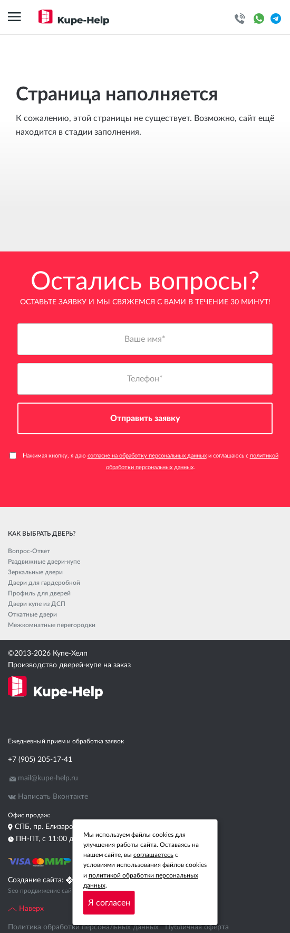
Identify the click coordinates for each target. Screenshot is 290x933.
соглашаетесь (153, 855)
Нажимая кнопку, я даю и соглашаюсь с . (143, 461)
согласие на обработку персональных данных (147, 456)
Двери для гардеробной (44, 583)
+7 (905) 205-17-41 (40, 759)
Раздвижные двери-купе (44, 561)
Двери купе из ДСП (36, 604)
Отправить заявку (145, 418)
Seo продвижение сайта (43, 891)
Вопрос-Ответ (29, 551)
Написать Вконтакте (53, 796)
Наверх (26, 908)
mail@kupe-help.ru (48, 778)
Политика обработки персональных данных (83, 927)
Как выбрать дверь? (41, 533)
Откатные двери (32, 614)
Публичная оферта (197, 927)
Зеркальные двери (35, 572)
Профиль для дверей (39, 593)
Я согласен (109, 903)
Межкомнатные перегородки (51, 625)
